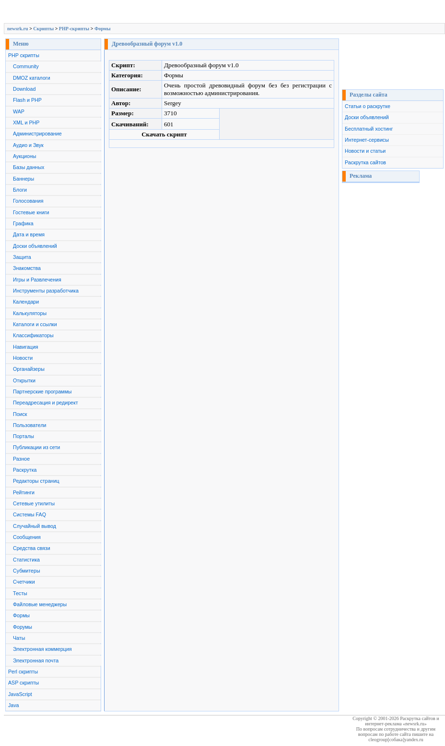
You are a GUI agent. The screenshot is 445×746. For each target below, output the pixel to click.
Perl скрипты (23, 671)
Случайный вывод (34, 526)
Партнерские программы (42, 391)
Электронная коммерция (42, 649)
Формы (102, 28)
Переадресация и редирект (45, 402)
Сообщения (27, 537)
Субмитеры (26, 571)
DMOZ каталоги (31, 78)
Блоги (20, 190)
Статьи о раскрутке (367, 106)
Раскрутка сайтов (365, 162)
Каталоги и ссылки (35, 324)
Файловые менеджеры (40, 604)
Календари (26, 302)
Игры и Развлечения (37, 279)
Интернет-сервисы (367, 140)
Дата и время (29, 234)
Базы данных (28, 167)
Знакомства (27, 268)
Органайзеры (29, 369)
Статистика (26, 560)
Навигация (25, 347)
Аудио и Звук (28, 145)
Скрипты (43, 28)
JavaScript (20, 694)
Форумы (22, 627)
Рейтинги (24, 492)
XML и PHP (26, 122)
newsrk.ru (17, 28)
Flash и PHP (27, 100)
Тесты (20, 593)
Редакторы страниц (36, 481)
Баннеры (23, 179)
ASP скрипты (23, 682)
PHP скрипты (23, 55)
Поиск (20, 414)
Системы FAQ (29, 514)
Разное (21, 459)
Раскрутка (25, 470)
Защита (22, 257)
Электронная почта (36, 660)
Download (24, 89)
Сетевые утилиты (34, 503)
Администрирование (37, 133)
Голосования (28, 201)
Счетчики (24, 582)
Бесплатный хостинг (369, 129)
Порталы (23, 436)
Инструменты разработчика (46, 291)
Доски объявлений (35, 246)
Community (26, 66)
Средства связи (31, 548)
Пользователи (30, 425)
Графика (23, 223)
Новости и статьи (365, 151)
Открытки (24, 380)
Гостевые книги (31, 212)
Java (13, 705)
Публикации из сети (36, 447)
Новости (23, 358)
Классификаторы (33, 335)
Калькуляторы (30, 313)
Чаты (19, 638)
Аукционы (24, 156)
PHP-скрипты (74, 28)
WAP (18, 111)
